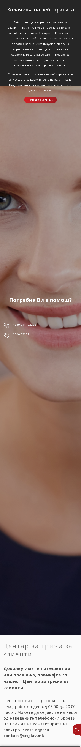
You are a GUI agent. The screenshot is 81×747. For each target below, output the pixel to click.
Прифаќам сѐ (40, 99)
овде (46, 90)
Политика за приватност (40, 65)
